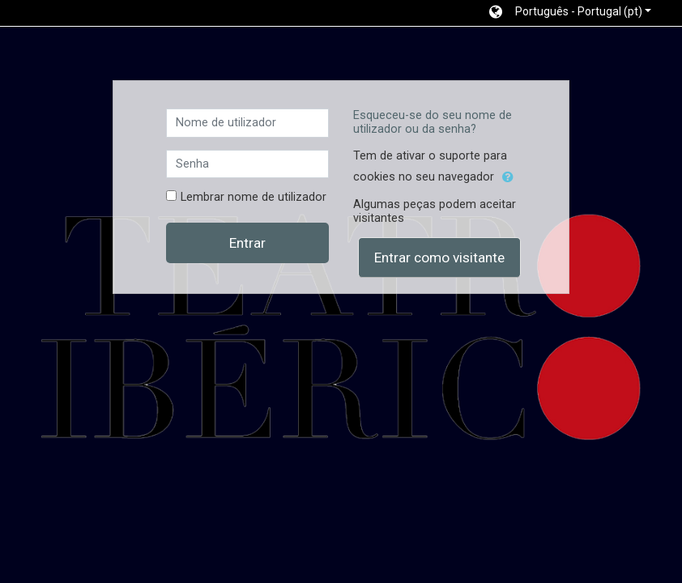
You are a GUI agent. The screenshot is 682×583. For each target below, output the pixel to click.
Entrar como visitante (439, 257)
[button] (570, 13)
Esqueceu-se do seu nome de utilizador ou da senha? (432, 122)
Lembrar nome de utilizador (253, 197)
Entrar (247, 243)
